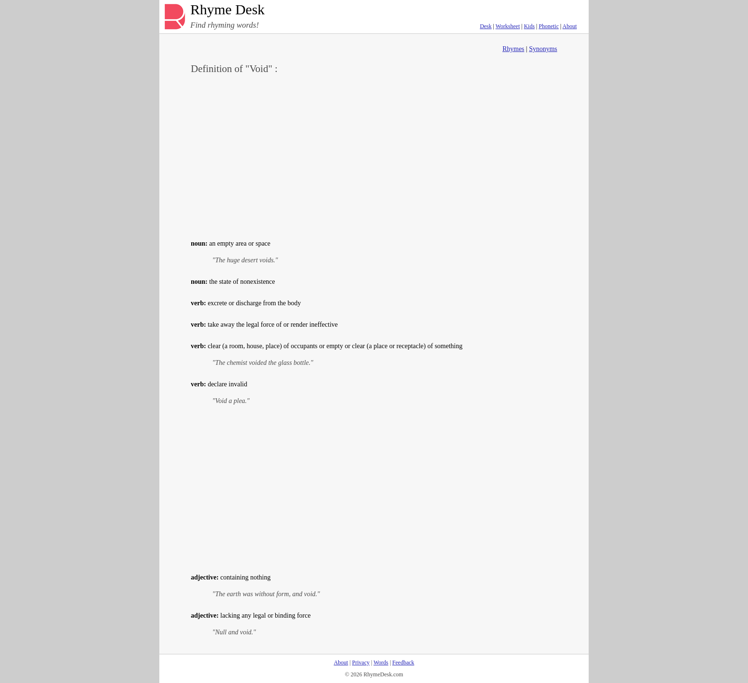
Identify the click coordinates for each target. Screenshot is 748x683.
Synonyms (543, 48)
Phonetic (549, 26)
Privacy (361, 662)
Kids (529, 26)
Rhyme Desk (227, 9)
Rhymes (513, 48)
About (569, 26)
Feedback (403, 662)
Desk (486, 26)
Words (381, 662)
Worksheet (508, 26)
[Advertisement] (374, 155)
